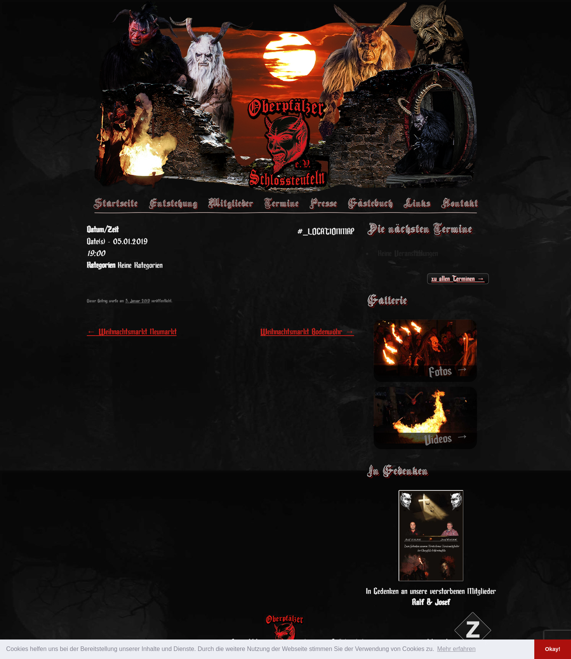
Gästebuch (370, 203)
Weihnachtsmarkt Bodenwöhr (307, 331)
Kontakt (459, 203)
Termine (281, 203)
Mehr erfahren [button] (456, 649)
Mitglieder (230, 203)
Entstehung (172, 203)
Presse (323, 203)
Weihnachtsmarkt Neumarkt (132, 331)
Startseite (115, 203)
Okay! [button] (552, 649)
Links (416, 203)
